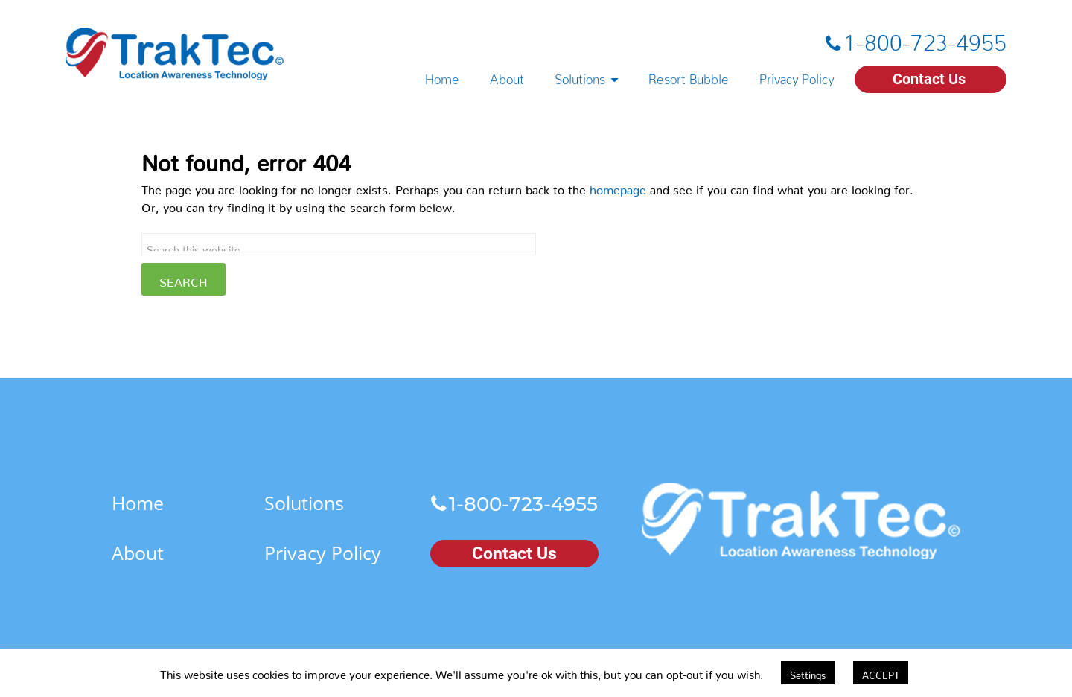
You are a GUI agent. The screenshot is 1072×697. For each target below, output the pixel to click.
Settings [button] (808, 672)
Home (442, 75)
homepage (618, 186)
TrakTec (175, 54)
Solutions (580, 75)
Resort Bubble (688, 75)
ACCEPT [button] (880, 672)
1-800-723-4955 (924, 36)
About (507, 75)
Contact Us (929, 79)
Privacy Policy (796, 75)
